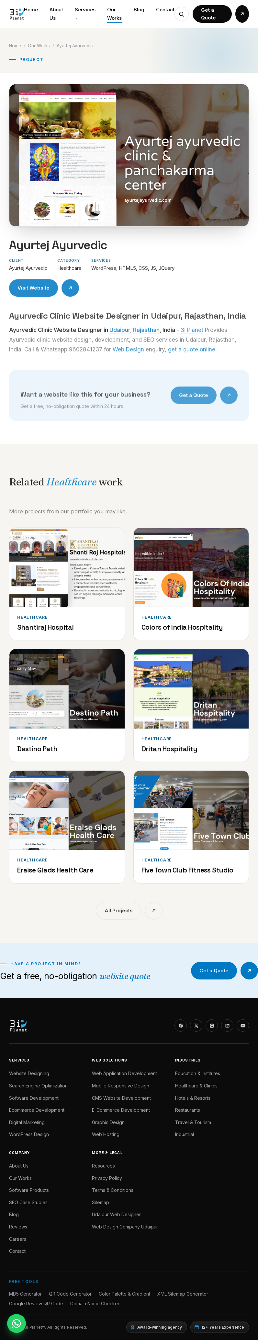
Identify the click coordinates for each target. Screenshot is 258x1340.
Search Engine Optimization (38, 1085)
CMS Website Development (121, 1098)
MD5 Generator (25, 1294)
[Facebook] (180, 1025)
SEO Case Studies (28, 1202)
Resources (103, 1165)
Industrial (184, 1134)
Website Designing (29, 1073)
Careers (17, 1239)
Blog (139, 9)
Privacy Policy (107, 1178)
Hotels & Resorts (192, 1098)
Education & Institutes (197, 1073)
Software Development (34, 1098)
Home (31, 9)
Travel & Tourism (193, 1122)
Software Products (29, 1190)
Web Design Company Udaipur (125, 1226)
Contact (165, 9)
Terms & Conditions (112, 1190)
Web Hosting (105, 1134)
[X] (196, 1025)
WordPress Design (29, 1134)
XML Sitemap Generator (182, 1294)
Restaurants (187, 1110)
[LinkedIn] (227, 1025)
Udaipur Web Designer (116, 1214)
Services (85, 13)
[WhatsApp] (16, 1323)
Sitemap (100, 1202)
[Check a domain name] (181, 14)
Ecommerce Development (36, 1110)
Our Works (114, 13)
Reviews (18, 1226)
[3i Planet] (16, 13)
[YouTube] (243, 1025)
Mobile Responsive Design (120, 1085)
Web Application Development (124, 1073)
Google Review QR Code (36, 1303)
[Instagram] (212, 1025)
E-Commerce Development (121, 1110)
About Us (56, 13)
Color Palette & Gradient (124, 1294)
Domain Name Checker (94, 1303)
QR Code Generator (70, 1294)
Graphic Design (108, 1122)
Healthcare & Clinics (196, 1085)
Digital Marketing (27, 1122)
